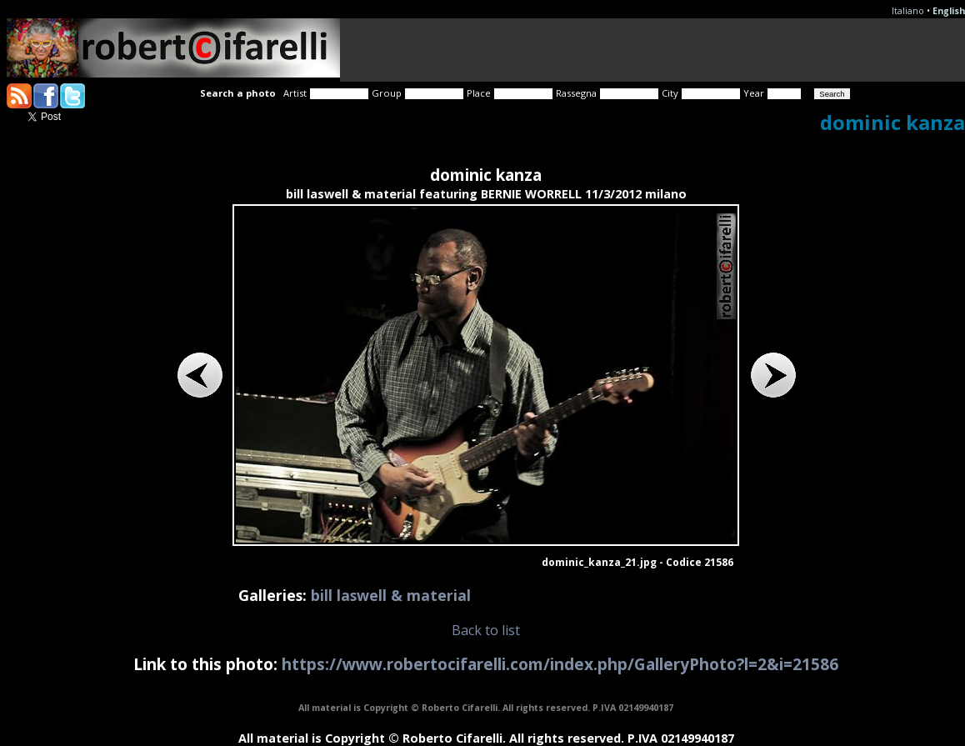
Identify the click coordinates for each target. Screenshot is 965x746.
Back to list (486, 630)
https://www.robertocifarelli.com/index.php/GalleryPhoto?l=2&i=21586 (560, 664)
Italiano (908, 11)
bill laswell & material (391, 595)
